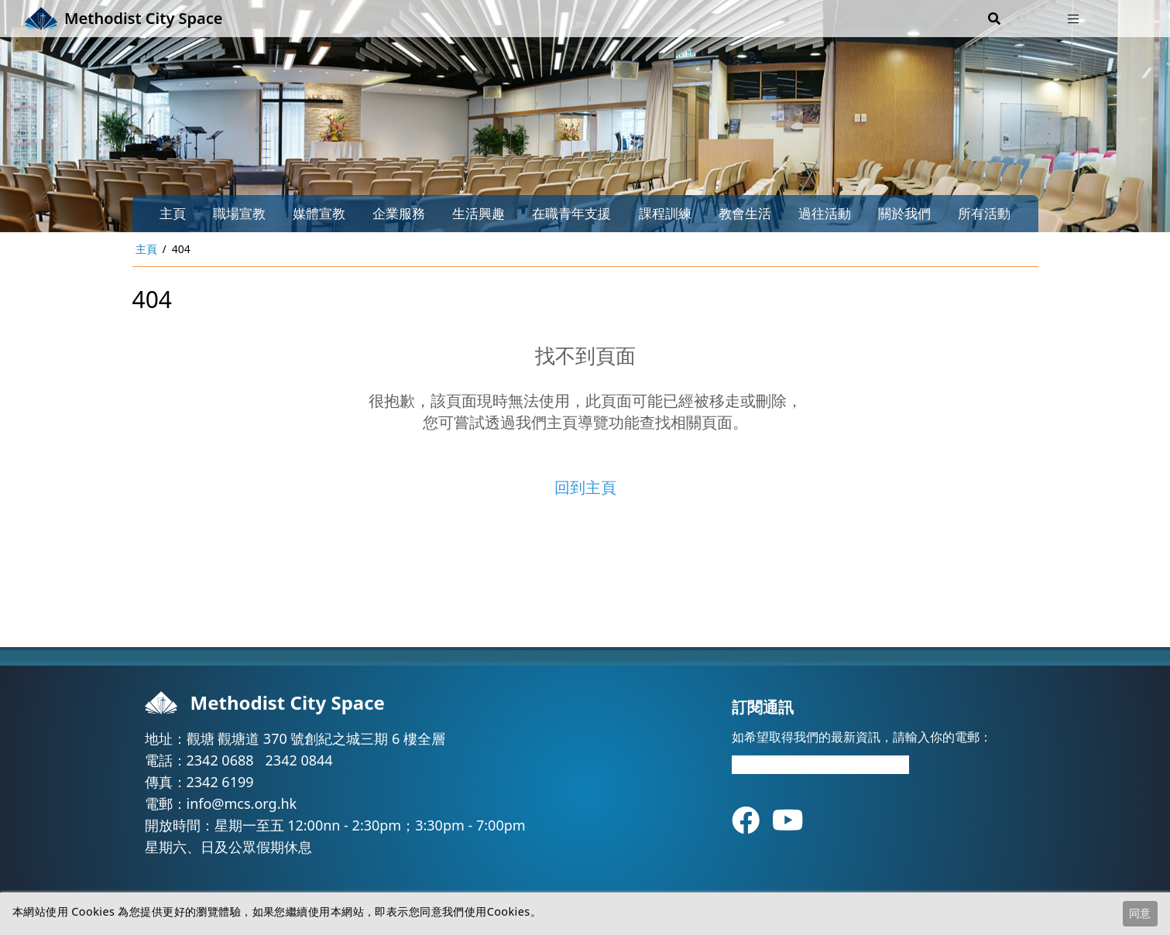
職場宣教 (239, 213)
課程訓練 (665, 213)
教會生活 (745, 213)
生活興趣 (478, 213)
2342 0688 (220, 760)
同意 (1140, 913)
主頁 (173, 213)
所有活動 (984, 213)
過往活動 (824, 213)
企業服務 (398, 213)
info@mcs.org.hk (242, 803)
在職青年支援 (571, 213)
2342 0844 (299, 760)
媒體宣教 (319, 213)
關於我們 (904, 213)
